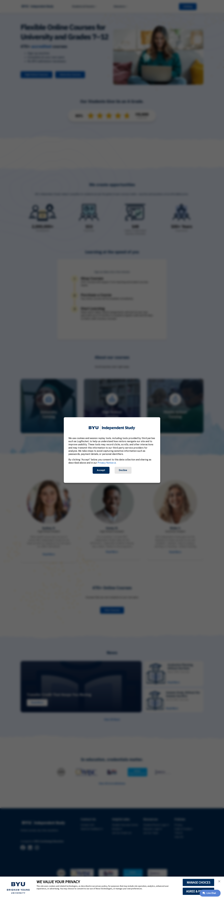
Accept (101, 470)
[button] (219, 881)
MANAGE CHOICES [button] (198, 882)
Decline (123, 470)
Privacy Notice (106, 462)
